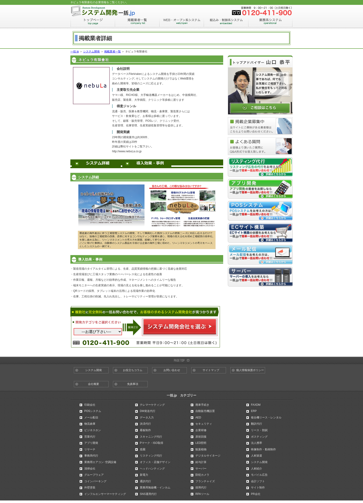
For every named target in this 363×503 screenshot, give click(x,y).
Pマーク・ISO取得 (151, 443)
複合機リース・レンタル (266, 417)
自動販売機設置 (205, 411)
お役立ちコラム (132, 370)
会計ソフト (258, 481)
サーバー (201, 468)
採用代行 (201, 487)
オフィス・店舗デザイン (155, 462)
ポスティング (259, 436)
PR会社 (255, 494)
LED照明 (200, 443)
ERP (254, 411)
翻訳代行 (256, 423)
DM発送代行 (147, 411)
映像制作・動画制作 (263, 449)
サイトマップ (211, 370)
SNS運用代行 (148, 494)
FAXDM (255, 404)
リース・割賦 (259, 430)
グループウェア (94, 474)
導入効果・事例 (146, 163)
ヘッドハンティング (152, 468)
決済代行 (145, 423)
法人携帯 (256, 443)
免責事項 (132, 384)
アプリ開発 (91, 443)
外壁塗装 (89, 487)
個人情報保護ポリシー (250, 370)
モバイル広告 (259, 474)
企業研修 (201, 430)
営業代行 (89, 436)
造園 (142, 449)
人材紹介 (256, 468)
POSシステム (92, 411)
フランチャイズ (205, 481)
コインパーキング (95, 481)
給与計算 (201, 462)
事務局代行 (91, 455)
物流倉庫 (89, 423)
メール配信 (91, 417)
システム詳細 (96, 163)
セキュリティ (203, 423)
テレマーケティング (152, 404)
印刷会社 (89, 404)
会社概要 (93, 384)
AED (198, 417)
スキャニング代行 (151, 436)
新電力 (144, 474)
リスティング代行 (151, 455)
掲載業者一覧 (112, 51)
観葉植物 (201, 449)
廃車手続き (202, 404)
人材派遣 (256, 455)
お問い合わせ (171, 370)
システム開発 (91, 51)
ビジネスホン (92, 430)
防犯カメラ (202, 474)
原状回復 (201, 436)
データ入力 (147, 417)
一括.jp (74, 51)
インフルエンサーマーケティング (105, 494)
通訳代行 (145, 481)
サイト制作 (258, 487)
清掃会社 (89, 468)
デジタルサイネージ (207, 455)
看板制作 (145, 430)
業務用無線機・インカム (155, 487)
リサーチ (89, 449)
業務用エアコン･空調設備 (100, 462)
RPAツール (202, 494)
